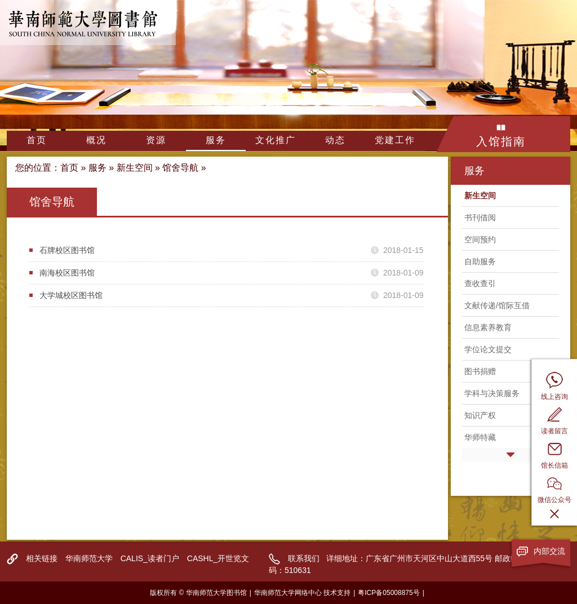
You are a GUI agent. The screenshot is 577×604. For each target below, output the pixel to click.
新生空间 (135, 167)
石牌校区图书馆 (67, 250)
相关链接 (41, 558)
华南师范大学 (89, 558)
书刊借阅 (480, 217)
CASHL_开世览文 (218, 558)
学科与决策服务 (492, 393)
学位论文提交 (488, 349)
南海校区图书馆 (67, 272)
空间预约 (480, 239)
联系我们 (303, 558)
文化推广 (275, 140)
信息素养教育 (488, 327)
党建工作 (395, 140)
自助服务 (480, 261)
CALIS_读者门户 (150, 558)
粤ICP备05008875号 (388, 593)
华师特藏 (480, 437)
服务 (216, 140)
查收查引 (480, 283)
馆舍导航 (180, 167)
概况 (96, 140)
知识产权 (480, 415)
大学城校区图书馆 (71, 295)
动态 (335, 140)
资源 (156, 140)
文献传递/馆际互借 (497, 305)
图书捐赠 (480, 371)
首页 (36, 140)
